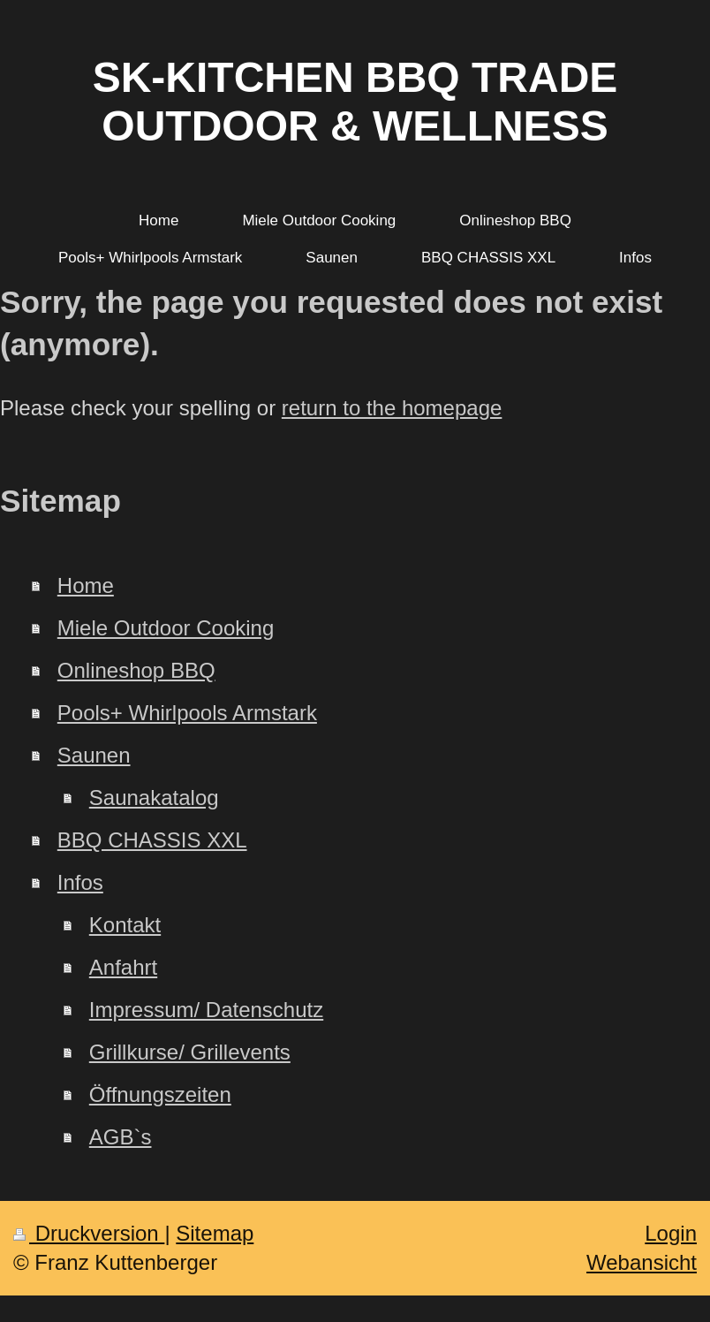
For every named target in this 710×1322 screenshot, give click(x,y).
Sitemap (214, 1233)
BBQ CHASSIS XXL (152, 840)
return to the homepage (392, 408)
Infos (80, 882)
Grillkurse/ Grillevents (190, 1052)
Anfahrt (123, 967)
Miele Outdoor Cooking (165, 628)
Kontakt (125, 925)
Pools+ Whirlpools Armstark (187, 713)
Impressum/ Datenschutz (206, 1010)
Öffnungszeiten (160, 1094)
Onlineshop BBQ (136, 670)
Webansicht (641, 1262)
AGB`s (120, 1137)
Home (85, 585)
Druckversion (88, 1233)
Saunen (94, 755)
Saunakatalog (154, 797)
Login (671, 1233)
